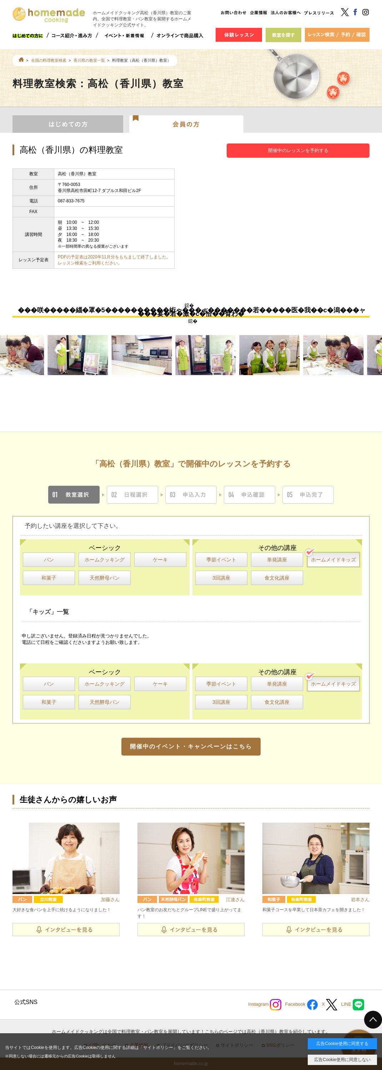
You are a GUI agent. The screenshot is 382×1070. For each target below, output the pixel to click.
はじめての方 (67, 123)
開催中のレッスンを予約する (298, 150)
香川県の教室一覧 (89, 60)
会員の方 (187, 123)
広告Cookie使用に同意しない (342, 1059)
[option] (84, 355)
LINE (352, 1004)
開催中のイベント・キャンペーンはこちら (191, 746)
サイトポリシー (158, 1047)
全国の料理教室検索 (48, 60)
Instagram (264, 1004)
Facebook (301, 1004)
